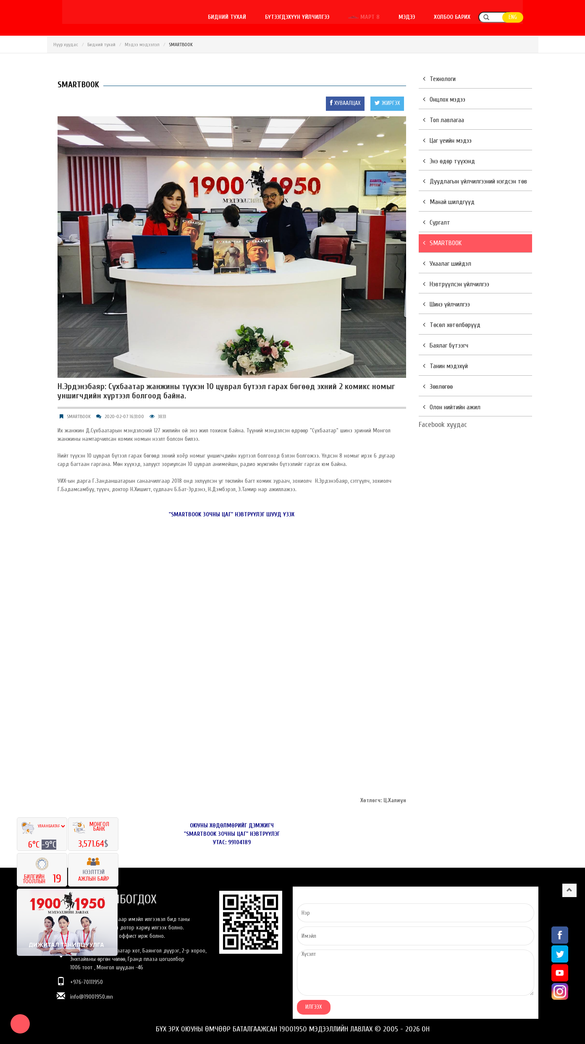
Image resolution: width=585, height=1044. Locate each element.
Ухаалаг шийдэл (447, 263)
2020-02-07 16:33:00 (124, 416)
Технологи (439, 79)
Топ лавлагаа (443, 120)
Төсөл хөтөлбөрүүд (451, 325)
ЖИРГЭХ (387, 103)
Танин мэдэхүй (445, 366)
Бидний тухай (241, 17)
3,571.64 (91, 844)
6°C (35, 845)
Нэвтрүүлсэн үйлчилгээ (456, 284)
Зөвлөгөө (438, 386)
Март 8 (378, 17)
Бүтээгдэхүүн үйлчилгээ (311, 17)
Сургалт (436, 222)
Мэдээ (422, 17)
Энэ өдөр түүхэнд (449, 161)
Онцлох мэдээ (444, 99)
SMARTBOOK (79, 416)
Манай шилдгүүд (449, 202)
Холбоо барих (467, 17)
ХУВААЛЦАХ (345, 103)
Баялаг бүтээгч (445, 345)
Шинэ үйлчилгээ (446, 304)
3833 (162, 416)
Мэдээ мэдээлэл (142, 44)
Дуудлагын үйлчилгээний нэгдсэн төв (475, 181)
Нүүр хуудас (65, 44)
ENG (528, 17)
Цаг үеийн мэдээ (447, 140)
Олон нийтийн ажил (451, 407)
